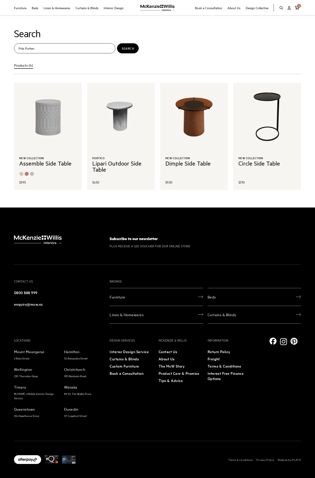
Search (128, 48)
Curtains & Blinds (86, 8)
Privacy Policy (265, 460)
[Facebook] (273, 341)
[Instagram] (283, 342)
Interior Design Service (129, 351)
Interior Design (114, 8)
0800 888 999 (25, 292)
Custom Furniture (124, 365)
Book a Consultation (208, 8)
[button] (297, 8)
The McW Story (172, 365)
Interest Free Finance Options (226, 376)
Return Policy (219, 351)
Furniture (20, 8)
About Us (234, 8)
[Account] (289, 8)
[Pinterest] (294, 341)
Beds (35, 8)
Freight (214, 358)
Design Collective (257, 8)
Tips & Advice (171, 380)
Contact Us (168, 351)
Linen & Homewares (57, 8)
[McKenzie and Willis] (157, 7)
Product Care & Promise (179, 373)
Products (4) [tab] (23, 65)
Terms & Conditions (224, 365)
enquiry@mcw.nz (28, 304)
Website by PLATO (289, 460)
